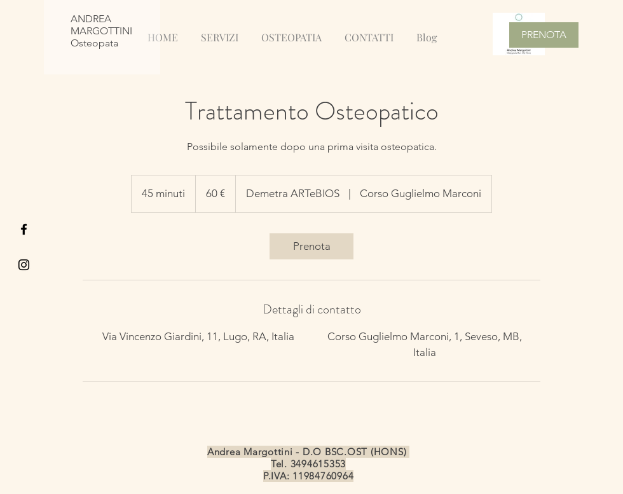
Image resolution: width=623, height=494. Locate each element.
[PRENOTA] (543, 35)
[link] (311, 246)
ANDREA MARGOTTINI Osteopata (101, 31)
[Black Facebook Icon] (24, 229)
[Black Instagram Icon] (24, 264)
